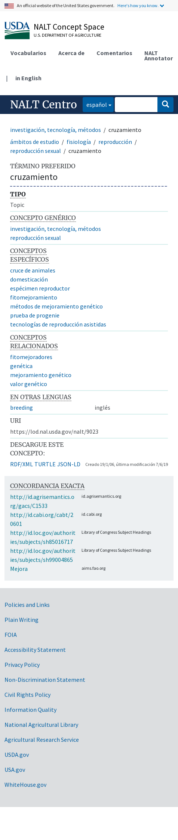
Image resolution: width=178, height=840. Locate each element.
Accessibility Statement (35, 649)
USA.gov (14, 769)
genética (21, 366)
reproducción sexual (35, 150)
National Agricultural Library (41, 724)
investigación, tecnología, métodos (55, 129)
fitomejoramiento (33, 297)
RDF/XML (21, 464)
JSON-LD (68, 464)
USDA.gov (16, 754)
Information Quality (30, 709)
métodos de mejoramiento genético (56, 306)
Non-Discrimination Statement (44, 679)
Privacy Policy (22, 664)
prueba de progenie (34, 315)
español (95, 104)
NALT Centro (43, 104)
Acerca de (71, 53)
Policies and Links (27, 604)
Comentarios (114, 53)
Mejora (19, 568)
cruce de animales (32, 270)
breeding (21, 407)
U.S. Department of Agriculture (67, 35)
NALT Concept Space (69, 26)
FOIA (10, 634)
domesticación (29, 279)
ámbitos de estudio (34, 141)
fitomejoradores (31, 357)
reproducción (115, 141)
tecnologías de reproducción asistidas (58, 324)
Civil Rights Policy (27, 694)
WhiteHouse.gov (25, 784)
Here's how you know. (138, 5)
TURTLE (45, 464)
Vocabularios (28, 53)
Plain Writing (21, 619)
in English (28, 78)
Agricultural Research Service (41, 739)
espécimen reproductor (40, 288)
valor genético (28, 384)
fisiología (79, 141)
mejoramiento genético (40, 375)
